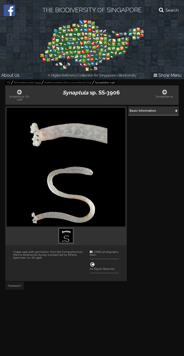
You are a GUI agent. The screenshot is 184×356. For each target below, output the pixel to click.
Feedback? (14, 285)
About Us (10, 75)
